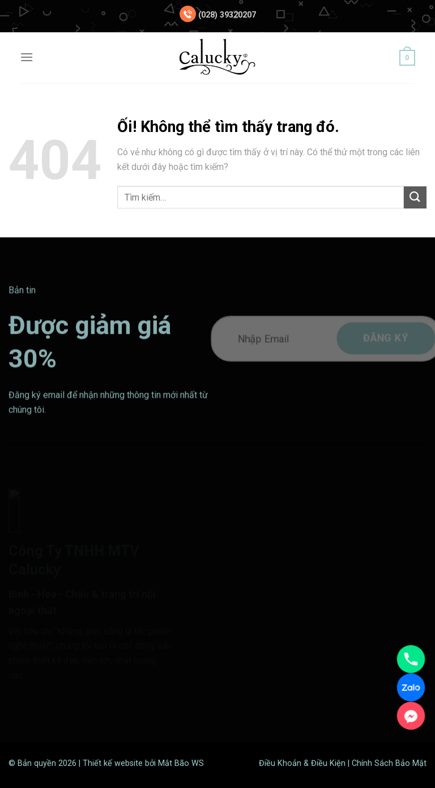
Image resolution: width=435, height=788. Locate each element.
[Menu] (26, 57)
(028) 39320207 (227, 14)
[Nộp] (415, 197)
